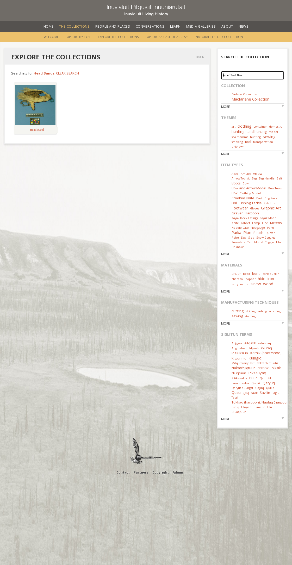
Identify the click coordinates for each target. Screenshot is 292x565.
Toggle (269, 242)
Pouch (258, 232)
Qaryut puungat (242, 388)
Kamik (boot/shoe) (266, 352)
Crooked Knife (243, 198)
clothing (244, 126)
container (260, 126)
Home (49, 26)
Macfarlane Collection (250, 99)
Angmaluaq (239, 348)
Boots (236, 183)
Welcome (51, 37)
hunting (238, 131)
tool (248, 141)
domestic (275, 126)
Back (200, 57)
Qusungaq (240, 392)
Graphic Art (271, 207)
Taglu (275, 393)
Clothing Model (250, 193)
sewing (269, 136)
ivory (235, 284)
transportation (263, 142)
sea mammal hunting (246, 137)
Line (265, 223)
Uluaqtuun (239, 412)
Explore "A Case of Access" (167, 37)
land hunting (257, 131)
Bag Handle (267, 178)
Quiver (270, 233)
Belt (279, 178)
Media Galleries (201, 26)
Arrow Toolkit (241, 178)
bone (256, 273)
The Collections (74, 26)
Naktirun (264, 368)
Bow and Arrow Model (249, 188)
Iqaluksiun (240, 353)
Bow (245, 183)
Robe (235, 237)
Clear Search (67, 73)
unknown (238, 146)
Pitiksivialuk (239, 378)
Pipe (247, 232)
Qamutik (266, 378)
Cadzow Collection (244, 94)
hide (261, 278)
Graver (237, 213)
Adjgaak (237, 343)
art (233, 126)
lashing (262, 311)
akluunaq (264, 343)
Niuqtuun (239, 373)
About (227, 26)
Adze (235, 174)
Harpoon (252, 213)
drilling (251, 311)
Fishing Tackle (251, 203)
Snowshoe (238, 242)
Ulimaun (259, 407)
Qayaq (259, 388)
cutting (238, 310)
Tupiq (235, 407)
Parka (236, 232)
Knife (235, 223)
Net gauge (258, 227)
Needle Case (240, 227)
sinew (256, 283)
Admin (178, 472)
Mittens (276, 222)
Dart (259, 198)
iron (271, 278)
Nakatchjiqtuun (244, 367)
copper (251, 279)
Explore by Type (78, 37)
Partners (141, 472)
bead (246, 274)
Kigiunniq (239, 358)
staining (250, 316)
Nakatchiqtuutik (267, 363)
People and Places (112, 26)
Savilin (265, 392)
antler (236, 273)
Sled (251, 237)
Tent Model (255, 242)
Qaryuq (269, 383)
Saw (243, 237)
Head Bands (44, 73)
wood (268, 283)
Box (235, 193)
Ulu (278, 242)
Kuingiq (255, 358)
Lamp (256, 223)
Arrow (257, 173)
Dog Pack (270, 198)
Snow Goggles (265, 237)
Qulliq (270, 388)
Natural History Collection (219, 37)
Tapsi (235, 397)
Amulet (246, 174)
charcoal (238, 279)
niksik (276, 367)
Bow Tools (275, 188)
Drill (235, 203)
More (225, 106)
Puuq (253, 378)
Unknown (238, 247)
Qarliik (255, 383)
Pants (270, 227)
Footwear (240, 208)
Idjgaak (254, 348)
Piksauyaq (257, 372)
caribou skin (271, 274)
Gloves (254, 208)
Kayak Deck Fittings (245, 218)
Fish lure (270, 203)
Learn (175, 26)
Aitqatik (250, 343)
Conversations (150, 26)
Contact (123, 472)
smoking (237, 142)
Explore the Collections (118, 37)
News (244, 26)
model (273, 132)
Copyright (160, 472)
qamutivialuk (240, 383)
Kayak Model (268, 218)
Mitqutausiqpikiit (243, 363)
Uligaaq (246, 407)
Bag (254, 178)
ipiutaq (266, 348)
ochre (244, 284)
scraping (275, 311)
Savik (254, 393)
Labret (245, 223)
